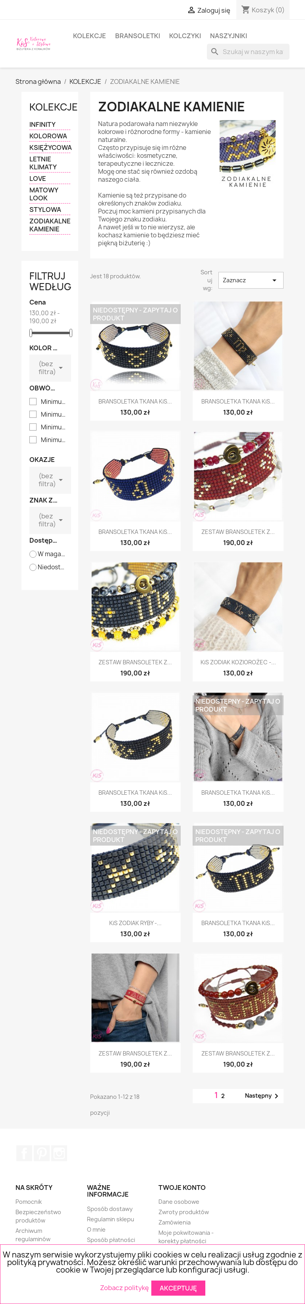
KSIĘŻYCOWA (49, 148)
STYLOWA (45, 210)
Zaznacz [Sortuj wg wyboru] (251, 280)
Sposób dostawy (110, 1209)
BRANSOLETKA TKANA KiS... (135, 401)
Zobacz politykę (124, 1287)
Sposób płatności (111, 1240)
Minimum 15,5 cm (55, 440)
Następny (263, 1096)
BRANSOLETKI (137, 35)
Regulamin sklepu (110, 1219)
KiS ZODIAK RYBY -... (135, 923)
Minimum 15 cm (55, 427)
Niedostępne (52, 567)
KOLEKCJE (89, 35)
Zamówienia (174, 1222)
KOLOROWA (48, 136)
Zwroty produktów (183, 1212)
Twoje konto (182, 1187)
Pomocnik (28, 1201)
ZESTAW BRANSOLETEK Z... (238, 532)
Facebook (24, 1153)
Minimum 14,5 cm (55, 415)
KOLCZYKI (185, 35)
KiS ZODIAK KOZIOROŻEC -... (238, 662)
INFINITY (42, 124)
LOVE (37, 179)
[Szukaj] (248, 52)
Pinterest (42, 1153)
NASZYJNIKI (228, 35)
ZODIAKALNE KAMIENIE (49, 225)
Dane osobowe (178, 1201)
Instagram (59, 1153)
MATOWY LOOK (43, 194)
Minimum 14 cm (55, 402)
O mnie (96, 1229)
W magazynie (52, 554)
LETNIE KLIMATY (43, 163)
